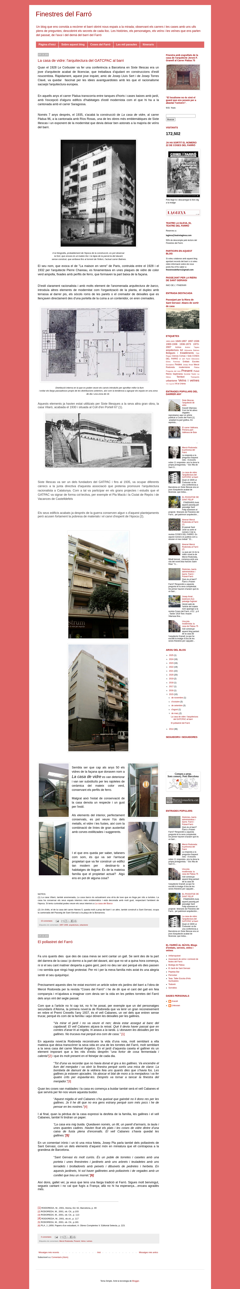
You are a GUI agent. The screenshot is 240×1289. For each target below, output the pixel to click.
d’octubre (175, 702)
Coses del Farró (100, 44)
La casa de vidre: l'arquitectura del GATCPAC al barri (81, 60)
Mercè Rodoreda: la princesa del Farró (190, 450)
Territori (181, 376)
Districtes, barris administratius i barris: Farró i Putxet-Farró (189, 573)
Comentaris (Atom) (60, 1257)
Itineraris (148, 44)
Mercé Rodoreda (66, 1241)
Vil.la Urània (180, 383)
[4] (85, 1106)
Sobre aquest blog (73, 44)
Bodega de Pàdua (176, 965)
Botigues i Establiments (180, 353)
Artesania (188, 350)
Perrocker (172, 975)
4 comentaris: (46, 1237)
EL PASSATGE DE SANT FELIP (190, 498)
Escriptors (170, 365)
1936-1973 (185, 344)
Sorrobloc (172, 988)
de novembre (177, 698)
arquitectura (73, 925)
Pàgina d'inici (47, 44)
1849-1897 (181, 341)
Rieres (169, 374)
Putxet (196, 371)
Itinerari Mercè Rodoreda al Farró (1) (190, 522)
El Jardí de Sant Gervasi (179, 968)
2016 (171, 690)
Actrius (178, 347)
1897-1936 (63, 925)
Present (77, 1241)
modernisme (184, 367)
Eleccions (195, 359)
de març (175, 713)
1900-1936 (172, 344)
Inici (99, 1252)
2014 (171, 729)
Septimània (178, 374)
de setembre (177, 705)
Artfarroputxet (174, 956)
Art (181, 350)
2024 (171, 659)
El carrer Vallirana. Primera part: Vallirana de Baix (190, 430)
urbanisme (84, 925)
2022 (171, 667)
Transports (195, 377)
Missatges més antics (148, 1252)
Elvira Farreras (173, 362)
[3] (69, 1081)
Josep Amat (188, 365)
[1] (123, 1034)
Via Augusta (170, 384)
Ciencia (175, 356)
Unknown (176, 1005)
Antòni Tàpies (192, 347)
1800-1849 (170, 341)
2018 (171, 682)
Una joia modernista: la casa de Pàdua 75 (190, 623)
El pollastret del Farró (55, 942)
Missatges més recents (49, 1252)
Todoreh (172, 984)
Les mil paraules (126, 44)
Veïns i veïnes (86, 1241)
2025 (171, 655)
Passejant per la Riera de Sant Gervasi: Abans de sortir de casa (182, 303)
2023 (171, 663)
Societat (187, 374)
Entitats (186, 361)
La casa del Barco (104, 903)
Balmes (196, 350)
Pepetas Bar (174, 972)
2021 (171, 671)
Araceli (175, 1001)
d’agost (174, 709)
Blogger (135, 1281)
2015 (171, 694)
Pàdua (196, 367)
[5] (67, 1135)
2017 (171, 686)
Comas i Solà (185, 356)
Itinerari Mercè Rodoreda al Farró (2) (190, 546)
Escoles (195, 361)
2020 (171, 675)
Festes (178, 364)
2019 (171, 678)
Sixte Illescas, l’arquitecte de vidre (188, 402)
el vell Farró (184, 359)
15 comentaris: (47, 921)
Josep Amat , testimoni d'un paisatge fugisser (189, 599)
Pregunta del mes (173, 371)
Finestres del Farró (64, 14)
